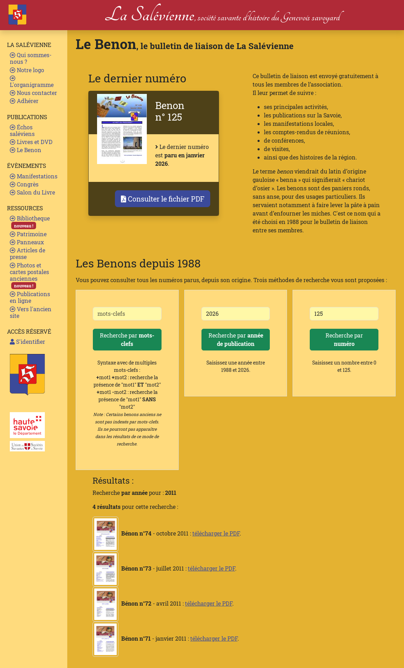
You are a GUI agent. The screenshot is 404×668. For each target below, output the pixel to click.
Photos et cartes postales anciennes (29, 275)
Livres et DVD (31, 141)
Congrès (24, 184)
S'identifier (27, 341)
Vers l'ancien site (31, 312)
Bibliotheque (30, 221)
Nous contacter (33, 92)
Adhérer (24, 100)
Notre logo (27, 70)
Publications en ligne (30, 297)
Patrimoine (28, 234)
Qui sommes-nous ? (31, 58)
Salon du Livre (32, 192)
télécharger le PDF (216, 533)
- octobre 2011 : (142, 533)
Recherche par (127, 339)
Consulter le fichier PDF (162, 198)
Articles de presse (27, 253)
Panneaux (27, 242)
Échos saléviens (22, 130)
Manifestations (33, 176)
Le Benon (25, 150)
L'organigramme (32, 81)
